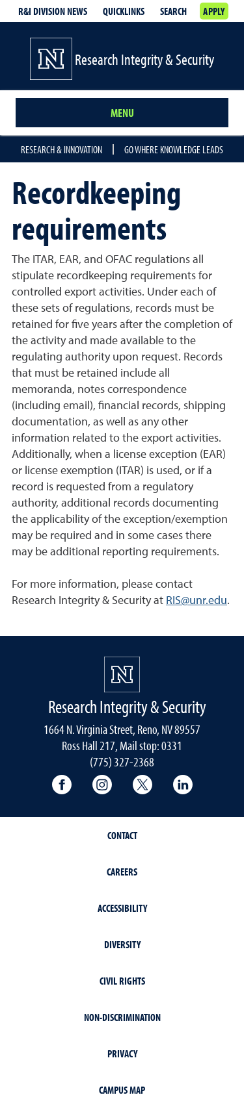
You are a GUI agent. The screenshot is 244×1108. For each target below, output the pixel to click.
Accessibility (122, 907)
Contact (122, 835)
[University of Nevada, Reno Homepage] (122, 674)
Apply (213, 11)
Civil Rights (122, 980)
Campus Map (122, 1089)
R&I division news (52, 11)
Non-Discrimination (122, 1017)
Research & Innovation (61, 149)
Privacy (122, 1053)
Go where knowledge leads (173, 149)
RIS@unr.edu (196, 599)
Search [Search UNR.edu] (173, 11)
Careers (122, 871)
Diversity (122, 944)
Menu (122, 112)
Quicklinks (123, 11)
